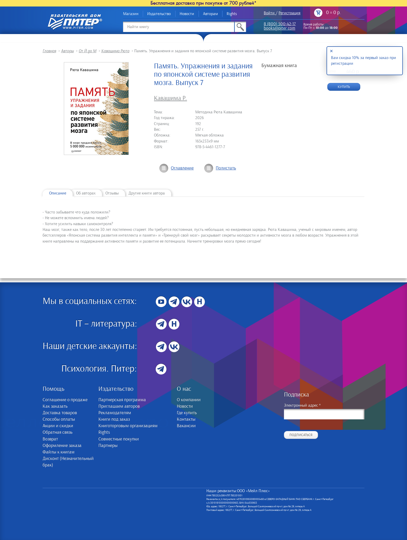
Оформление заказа (62, 445)
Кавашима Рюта (115, 51)
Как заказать (55, 406)
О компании (189, 399)
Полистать (226, 168)
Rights (232, 13)
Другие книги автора (146, 193)
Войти (269, 13)
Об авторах (86, 193)
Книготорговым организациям (128, 425)
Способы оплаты (59, 419)
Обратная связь (57, 432)
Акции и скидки (58, 425)
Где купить (187, 412)
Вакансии (186, 425)
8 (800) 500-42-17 (280, 24)
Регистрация (289, 13)
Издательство (159, 13)
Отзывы (112, 193)
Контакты (186, 419)
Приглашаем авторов (119, 406)
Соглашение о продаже (65, 399)
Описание (57, 193)
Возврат (50, 439)
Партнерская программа (122, 399)
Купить (344, 87)
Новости (187, 13)
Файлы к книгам (58, 452)
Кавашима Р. (170, 98)
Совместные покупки (118, 439)
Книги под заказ (114, 419)
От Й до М (87, 51)
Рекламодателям (114, 412)
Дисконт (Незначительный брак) (68, 462)
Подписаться (301, 435)
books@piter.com (279, 29)
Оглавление (182, 168)
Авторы (67, 51)
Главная (49, 51)
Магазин (130, 13)
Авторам (210, 13)
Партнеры (108, 445)
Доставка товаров (60, 412)
